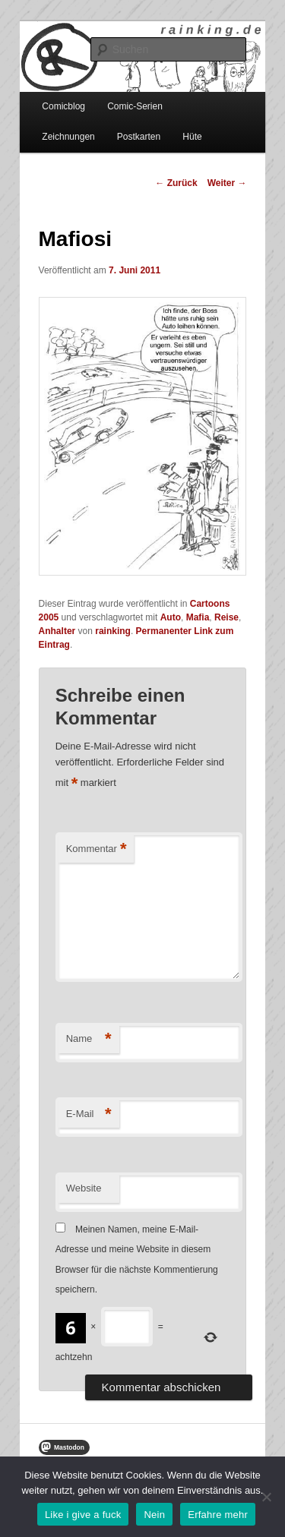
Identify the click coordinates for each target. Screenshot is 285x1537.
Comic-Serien (135, 106)
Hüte (191, 136)
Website (84, 1188)
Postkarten (138, 136)
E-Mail (89, 1114)
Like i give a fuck (83, 1514)
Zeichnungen (68, 136)
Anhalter (57, 631)
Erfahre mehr (218, 1514)
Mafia (198, 617)
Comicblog (63, 106)
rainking (113, 631)
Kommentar (96, 849)
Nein (154, 1514)
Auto (170, 617)
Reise (226, 617)
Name (89, 1039)
